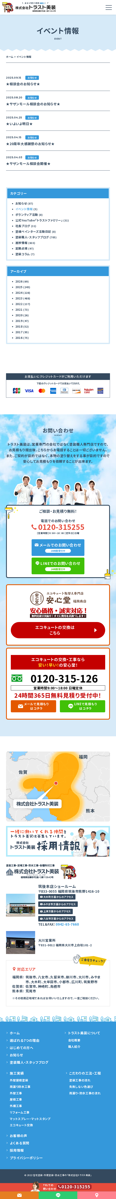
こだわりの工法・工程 (85, 1073)
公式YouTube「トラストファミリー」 (39, 220)
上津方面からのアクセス (55, 911)
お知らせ (21, 203)
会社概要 (74, 1040)
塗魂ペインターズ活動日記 (33, 231)
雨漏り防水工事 (20, 1087)
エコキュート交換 (21, 1125)
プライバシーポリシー (26, 1157)
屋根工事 (16, 1099)
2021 (19, 309)
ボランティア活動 (26, 214)
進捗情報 (21, 243)
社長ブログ (22, 226)
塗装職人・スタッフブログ (32, 237)
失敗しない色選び (81, 1087)
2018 (19, 326)
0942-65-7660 (67, 924)
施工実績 (17, 1073)
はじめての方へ (21, 1047)
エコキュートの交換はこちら (55, 630)
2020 (19, 315)
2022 (19, 304)
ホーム (15, 1033)
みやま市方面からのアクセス (58, 904)
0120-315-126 (64, 677)
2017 (19, 332)
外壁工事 (16, 1093)
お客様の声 (18, 1135)
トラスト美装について (84, 1033)
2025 (19, 287)
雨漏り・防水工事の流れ (85, 1093)
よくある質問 (19, 1143)
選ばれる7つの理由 (24, 1040)
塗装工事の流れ (80, 1080)
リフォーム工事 (20, 1112)
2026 (19, 281)
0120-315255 (58, 526)
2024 (19, 292)
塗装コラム (22, 254)
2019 (19, 321)
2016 (19, 338)
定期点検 (21, 248)
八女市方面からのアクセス (57, 918)
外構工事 (16, 1106)
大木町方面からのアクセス (57, 897)
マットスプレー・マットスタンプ (30, 1119)
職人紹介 (74, 1046)
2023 (19, 298)
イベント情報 (24, 209)
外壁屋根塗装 (19, 1080)
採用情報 (17, 1150)
